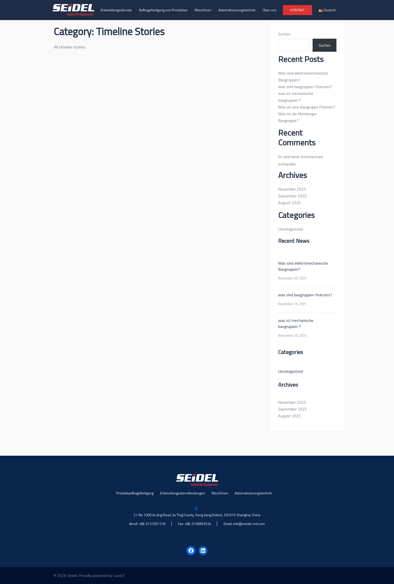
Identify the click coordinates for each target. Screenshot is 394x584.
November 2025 (292, 189)
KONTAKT (297, 10)
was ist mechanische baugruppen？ (295, 323)
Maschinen (203, 10)
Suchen (284, 34)
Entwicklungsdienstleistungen (182, 493)
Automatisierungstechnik (237, 10)
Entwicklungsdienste (116, 10)
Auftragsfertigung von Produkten (163, 10)
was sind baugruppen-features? (305, 87)
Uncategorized (290, 229)
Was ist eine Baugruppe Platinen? (306, 107)
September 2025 (292, 196)
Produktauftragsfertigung (135, 493)
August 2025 (289, 203)
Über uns (269, 10)
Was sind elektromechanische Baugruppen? (303, 266)
